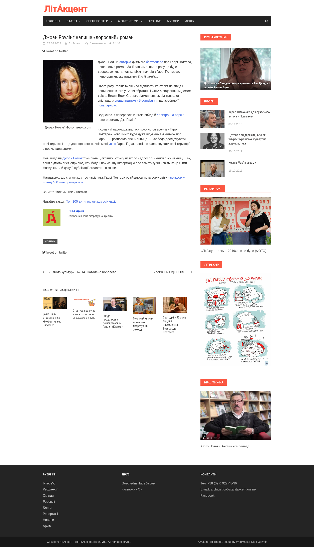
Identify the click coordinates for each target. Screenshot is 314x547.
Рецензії (49, 501)
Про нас (154, 21)
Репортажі (50, 514)
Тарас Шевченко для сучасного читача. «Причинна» (249, 114)
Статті (71, 21)
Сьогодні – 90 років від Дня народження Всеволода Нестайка (174, 325)
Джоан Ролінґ (72, 158)
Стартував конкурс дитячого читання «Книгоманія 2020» (84, 314)
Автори (173, 21)
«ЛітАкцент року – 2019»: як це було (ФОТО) (233, 251)
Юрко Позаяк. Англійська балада (225, 446)
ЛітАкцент (75, 43)
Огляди (48, 495)
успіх (112, 144)
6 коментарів (98, 43)
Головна (53, 21)
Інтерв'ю (49, 483)
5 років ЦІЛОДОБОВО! (169, 272)
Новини (50, 241)
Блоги (47, 508)
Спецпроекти (97, 21)
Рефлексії (50, 489)
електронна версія (170, 115)
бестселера (154, 62)
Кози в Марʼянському (242, 163)
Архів (189, 21)
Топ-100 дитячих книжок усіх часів (91, 201)
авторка (125, 62)
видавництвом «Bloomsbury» (136, 100)
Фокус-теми (128, 21)
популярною (107, 105)
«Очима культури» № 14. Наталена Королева (82, 272)
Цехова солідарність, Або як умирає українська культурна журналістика (247, 139)
